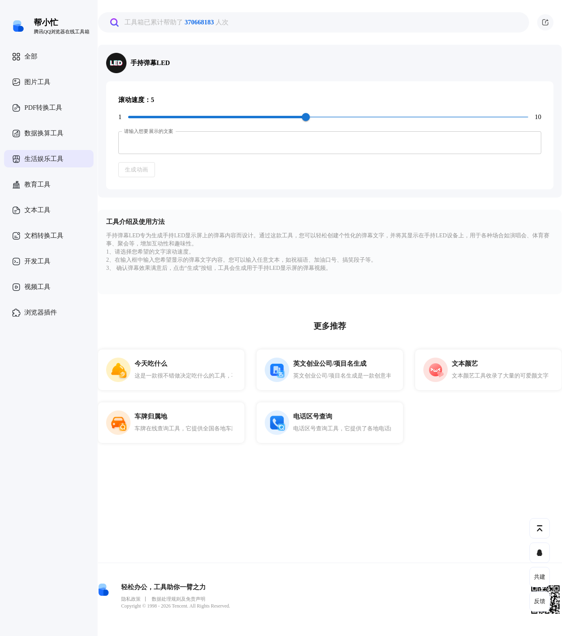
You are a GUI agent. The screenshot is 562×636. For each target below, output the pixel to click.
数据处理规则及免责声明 (178, 599)
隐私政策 (131, 599)
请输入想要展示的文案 (148, 131)
